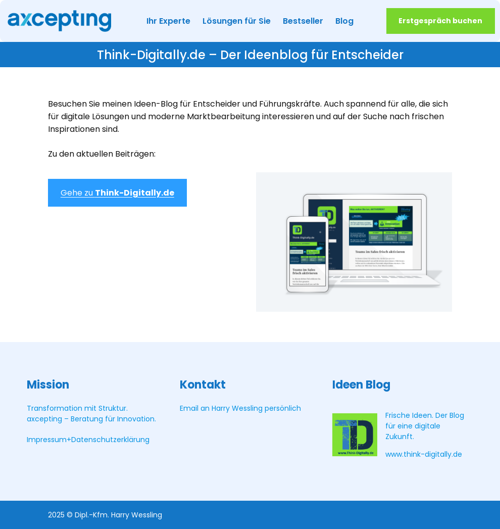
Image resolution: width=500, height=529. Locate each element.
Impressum (47, 440)
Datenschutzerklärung (110, 440)
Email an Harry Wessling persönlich (240, 408)
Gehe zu (117, 193)
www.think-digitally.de (423, 454)
